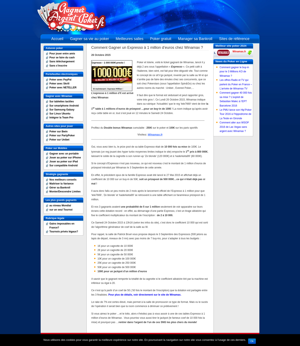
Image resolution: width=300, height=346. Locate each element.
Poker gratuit (160, 39)
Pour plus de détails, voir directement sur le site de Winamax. (144, 294)
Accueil (57, 39)
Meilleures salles (129, 39)
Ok (252, 341)
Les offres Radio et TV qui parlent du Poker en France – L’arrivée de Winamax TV (236, 84)
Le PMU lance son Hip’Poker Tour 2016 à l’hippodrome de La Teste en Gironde (235, 114)
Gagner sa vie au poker (89, 39)
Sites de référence (234, 39)
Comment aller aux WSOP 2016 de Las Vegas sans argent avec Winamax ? (234, 127)
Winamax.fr (155, 134)
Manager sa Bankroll (195, 39)
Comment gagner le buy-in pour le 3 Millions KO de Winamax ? (234, 71)
